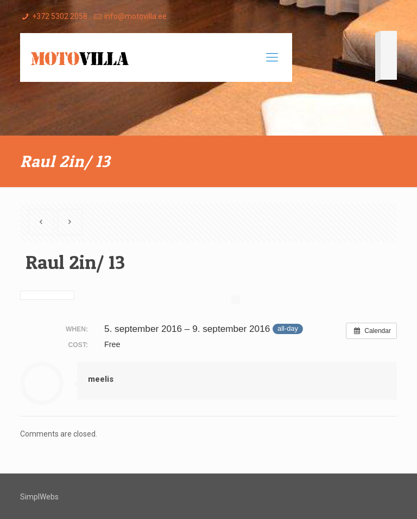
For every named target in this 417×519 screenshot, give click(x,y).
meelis (100, 379)
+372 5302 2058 (59, 16)
